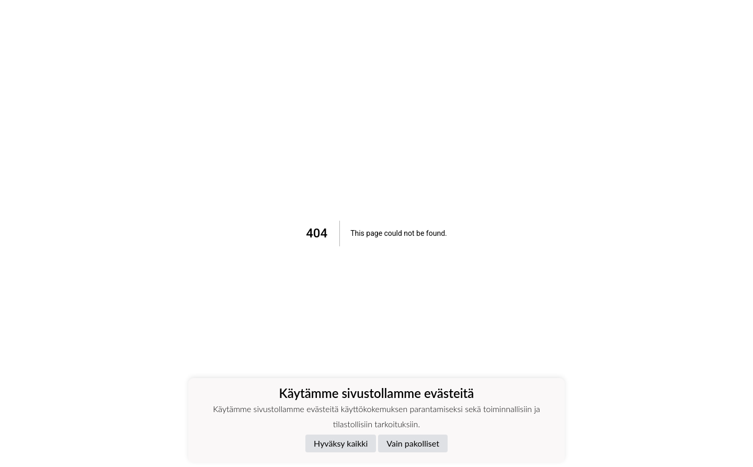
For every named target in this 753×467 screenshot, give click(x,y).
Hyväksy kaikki (341, 443)
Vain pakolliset (412, 443)
